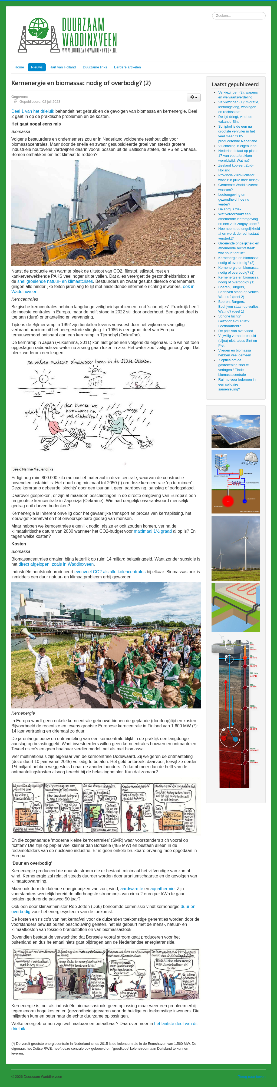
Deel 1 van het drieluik (32, 111)
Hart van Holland (63, 67)
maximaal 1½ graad (153, 531)
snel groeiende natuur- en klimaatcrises (55, 281)
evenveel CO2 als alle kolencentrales (110, 571)
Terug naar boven (252, 1077)
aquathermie (162, 888)
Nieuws (37, 67)
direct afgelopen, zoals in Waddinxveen (56, 564)
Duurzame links (95, 67)
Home (19, 67)
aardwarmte (131, 888)
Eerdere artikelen (127, 67)
